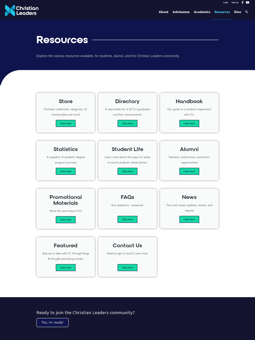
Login (225, 2)
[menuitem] (226, 2)
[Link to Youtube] (247, 2)
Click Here (65, 123)
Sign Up (235, 2)
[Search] (246, 12)
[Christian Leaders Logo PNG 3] (21, 12)
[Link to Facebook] (242, 2)
